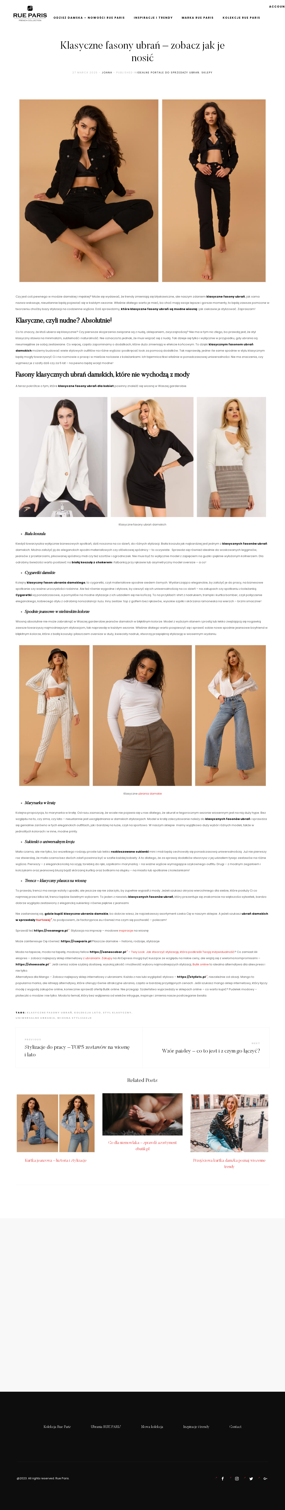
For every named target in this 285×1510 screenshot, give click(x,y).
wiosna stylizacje (74, 1018)
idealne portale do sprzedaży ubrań (168, 72)
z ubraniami (91, 958)
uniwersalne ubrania (35, 1018)
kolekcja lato (87, 1012)
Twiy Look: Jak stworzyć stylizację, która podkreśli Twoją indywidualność (182, 952)
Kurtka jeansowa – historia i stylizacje (56, 1161)
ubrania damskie (150, 793)
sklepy (207, 72)
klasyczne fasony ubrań (49, 1012)
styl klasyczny (117, 1012)
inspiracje (126, 930)
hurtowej (44, 920)
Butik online (201, 964)
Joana (107, 72)
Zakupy (107, 958)
